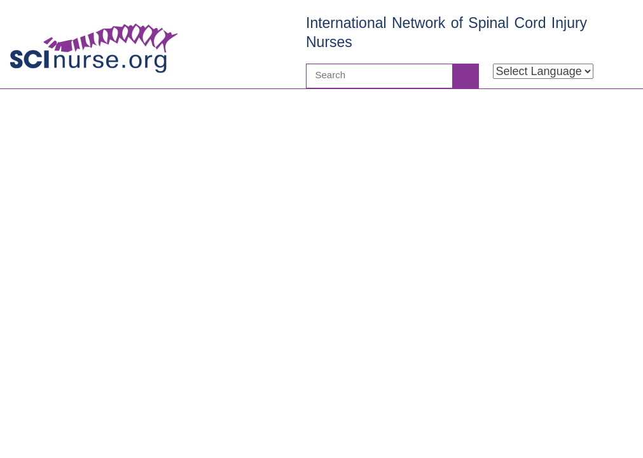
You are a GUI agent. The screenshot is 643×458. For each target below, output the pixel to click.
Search (465, 76)
